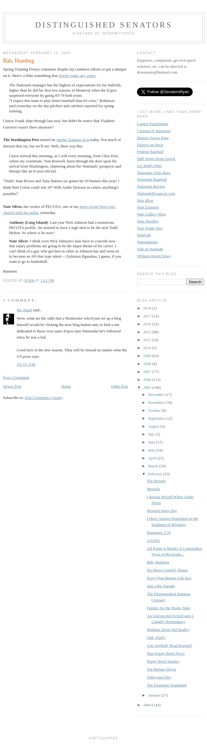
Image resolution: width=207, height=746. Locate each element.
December (156, 394)
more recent (97, 206)
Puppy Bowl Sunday (163, 661)
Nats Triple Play (150, 228)
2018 (147, 308)
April (152, 458)
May (152, 450)
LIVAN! (153, 540)
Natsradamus (147, 242)
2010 (147, 348)
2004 (147, 705)
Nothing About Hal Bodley (168, 629)
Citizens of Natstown (153, 131)
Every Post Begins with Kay (169, 578)
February (155, 474)
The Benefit (156, 481)
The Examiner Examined (166, 685)
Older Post (119, 386)
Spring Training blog (72, 139)
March (153, 466)
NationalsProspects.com (156, 193)
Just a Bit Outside (161, 586)
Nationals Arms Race (153, 172)
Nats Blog (145, 200)
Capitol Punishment (152, 123)
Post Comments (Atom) (44, 397)
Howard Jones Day (162, 510)
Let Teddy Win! (149, 165)
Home (66, 386)
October (155, 410)
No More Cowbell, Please (167, 570)
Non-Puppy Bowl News (165, 653)
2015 (147, 332)
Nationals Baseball (152, 179)
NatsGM (144, 235)
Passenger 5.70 (158, 532)
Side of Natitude (150, 249)
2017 (147, 316)
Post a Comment (16, 377)
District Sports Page (153, 138)
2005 (147, 387)
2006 (147, 379)
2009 (147, 355)
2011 (147, 340)
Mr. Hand (24, 310)
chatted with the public (21, 212)
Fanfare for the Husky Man (168, 608)
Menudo (153, 489)
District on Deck (150, 145)
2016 (147, 324)
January (154, 695)
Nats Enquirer (148, 207)
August (154, 426)
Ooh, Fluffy (156, 637)
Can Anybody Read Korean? (169, 645)
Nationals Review (151, 186)
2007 (147, 371)
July (152, 434)
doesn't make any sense (76, 75)
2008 (147, 363)
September (157, 418)
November (157, 402)
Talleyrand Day (159, 677)
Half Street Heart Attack (156, 158)
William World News (153, 256)
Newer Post (12, 386)
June (152, 442)
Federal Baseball (150, 151)
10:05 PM (26, 364)
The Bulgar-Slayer (161, 669)
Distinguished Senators (103, 24)
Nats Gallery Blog (151, 214)
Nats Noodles (147, 221)
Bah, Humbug (158, 562)
